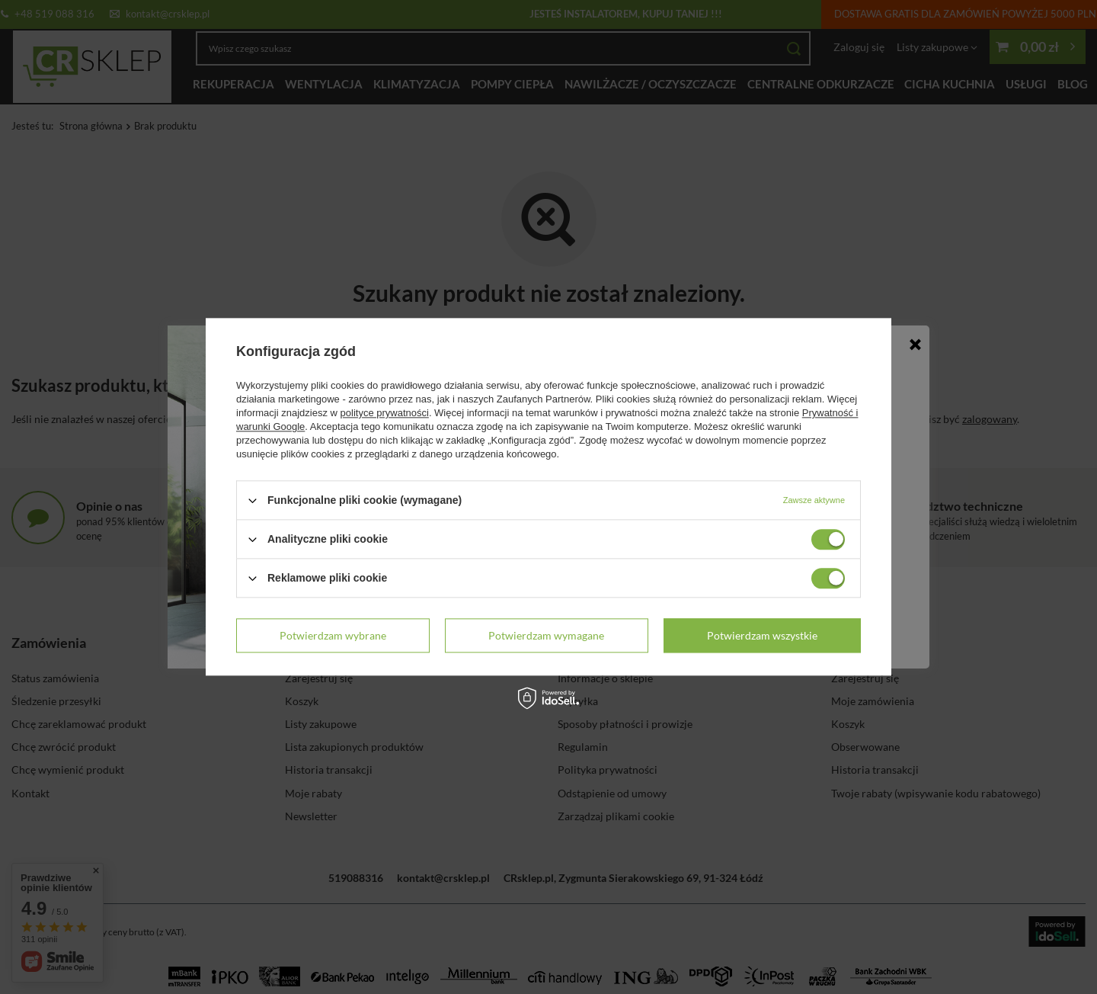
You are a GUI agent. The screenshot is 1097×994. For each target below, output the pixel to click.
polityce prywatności (385, 412)
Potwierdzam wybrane (333, 635)
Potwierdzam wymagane (546, 635)
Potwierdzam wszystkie (762, 635)
